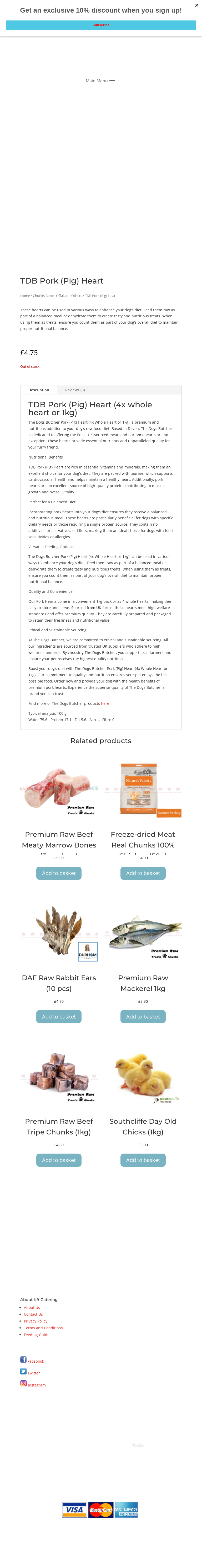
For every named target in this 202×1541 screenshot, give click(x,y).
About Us (32, 1307)
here (105, 703)
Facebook (36, 1361)
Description (38, 389)
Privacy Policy (35, 1321)
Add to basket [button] (59, 873)
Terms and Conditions (43, 1327)
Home (25, 295)
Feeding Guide (36, 1334)
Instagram (33, 1385)
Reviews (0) (75, 389)
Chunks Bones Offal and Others (57, 295)
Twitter (30, 1373)
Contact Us (33, 1314)
